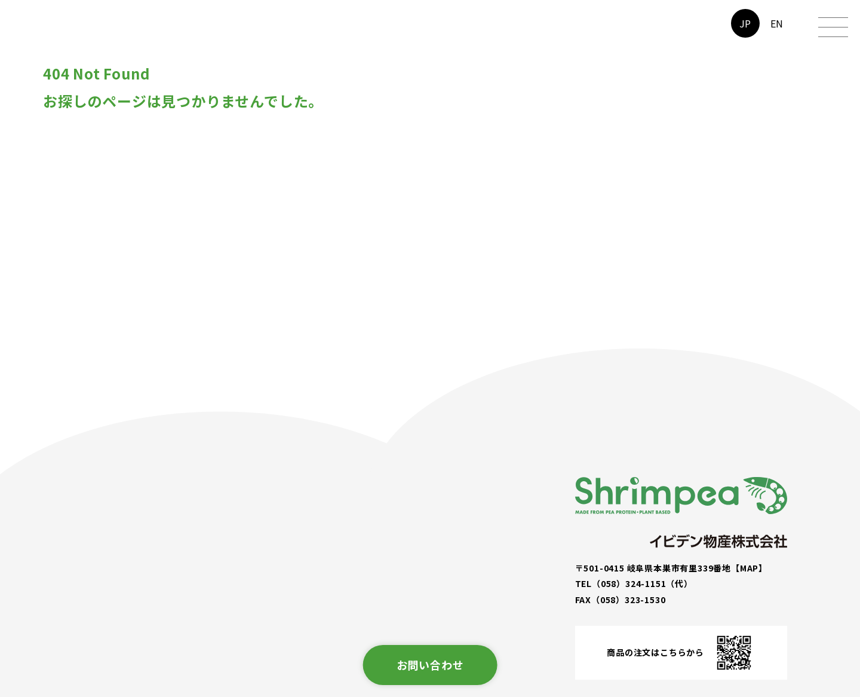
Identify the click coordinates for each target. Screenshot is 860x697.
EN (777, 23)
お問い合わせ (430, 664)
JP (745, 23)
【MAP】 (749, 568)
